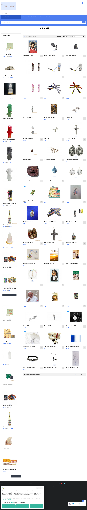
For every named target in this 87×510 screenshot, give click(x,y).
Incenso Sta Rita (48, 76)
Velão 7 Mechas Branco (8, 182)
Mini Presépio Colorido (28, 242)
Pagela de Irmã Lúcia (49, 284)
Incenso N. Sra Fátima (28, 96)
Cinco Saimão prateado (49, 159)
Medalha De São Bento (71, 180)
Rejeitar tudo (9, 506)
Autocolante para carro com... (72, 367)
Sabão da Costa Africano (8, 384)
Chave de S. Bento (27, 325)
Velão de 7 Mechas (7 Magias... (10, 203)
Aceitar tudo (37, 506)
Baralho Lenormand (7, 267)
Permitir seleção (23, 506)
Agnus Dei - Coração (70, 117)
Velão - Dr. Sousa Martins (71, 221)
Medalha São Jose (27, 159)
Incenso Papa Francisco (28, 76)
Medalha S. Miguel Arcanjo (29, 263)
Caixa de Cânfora (7, 54)
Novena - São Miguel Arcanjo (72, 346)
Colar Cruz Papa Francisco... (72, 263)
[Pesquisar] (43, 22)
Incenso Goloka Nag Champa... (10, 469)
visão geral (39, 488)
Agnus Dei (46, 138)
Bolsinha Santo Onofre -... (71, 55)
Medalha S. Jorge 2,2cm (71, 242)
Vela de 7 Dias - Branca (8, 362)
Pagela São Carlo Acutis (28, 55)
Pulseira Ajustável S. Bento (29, 367)
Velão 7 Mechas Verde (8, 118)
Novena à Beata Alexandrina (72, 284)
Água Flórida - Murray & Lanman (10, 224)
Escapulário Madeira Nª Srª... (50, 367)
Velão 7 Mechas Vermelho (9, 139)
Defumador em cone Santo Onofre (29, 201)
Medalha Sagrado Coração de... (73, 200)
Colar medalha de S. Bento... (72, 325)
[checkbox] (6, 502)
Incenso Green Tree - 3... (49, 200)
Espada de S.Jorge (48, 325)
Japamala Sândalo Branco (50, 346)
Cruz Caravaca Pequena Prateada (28, 118)
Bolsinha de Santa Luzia (49, 55)
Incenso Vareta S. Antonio (50, 96)
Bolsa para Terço (26, 180)
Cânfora (5, 341)
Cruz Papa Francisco (49, 242)
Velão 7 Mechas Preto (8, 160)
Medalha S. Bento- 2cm (28, 138)
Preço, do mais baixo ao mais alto (73, 36)
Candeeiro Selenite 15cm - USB (10, 97)
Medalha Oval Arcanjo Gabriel (72, 159)
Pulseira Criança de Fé (28, 284)
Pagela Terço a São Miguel (50, 117)
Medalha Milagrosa (48, 180)
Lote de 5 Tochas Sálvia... (8, 75)
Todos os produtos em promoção (9, 294)
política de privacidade (6, 499)
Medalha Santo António (28, 221)
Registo (6, 13)
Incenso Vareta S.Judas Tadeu (72, 96)
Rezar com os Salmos (49, 263)
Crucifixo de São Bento (71, 138)
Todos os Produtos (16, 476)
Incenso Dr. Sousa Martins (72, 76)
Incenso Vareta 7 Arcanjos (50, 221)
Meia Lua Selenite (7, 448)
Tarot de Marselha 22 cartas (9, 288)
